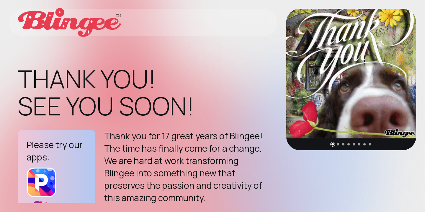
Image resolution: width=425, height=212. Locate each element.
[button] (332, 144)
